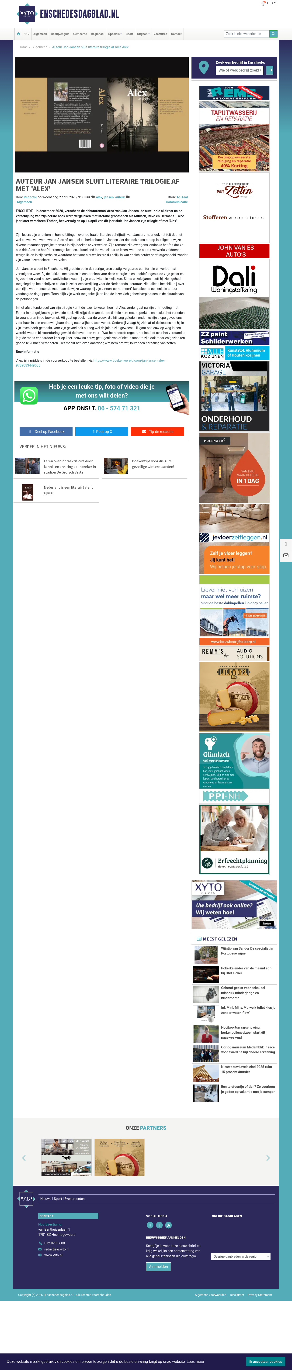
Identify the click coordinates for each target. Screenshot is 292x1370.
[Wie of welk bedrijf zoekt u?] (239, 70)
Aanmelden (158, 1299)
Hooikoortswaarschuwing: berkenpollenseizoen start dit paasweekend (243, 1033)
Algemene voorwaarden (210, 1327)
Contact (176, 34)
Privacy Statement (260, 1327)
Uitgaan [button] (142, 34)
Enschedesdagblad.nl (79, 14)
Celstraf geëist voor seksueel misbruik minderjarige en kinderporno (243, 993)
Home (23, 47)
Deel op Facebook (46, 431)
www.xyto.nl (53, 1288)
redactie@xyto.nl (56, 1282)
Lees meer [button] (195, 1361)
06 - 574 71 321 (119, 408)
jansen (109, 197)
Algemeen (40, 34)
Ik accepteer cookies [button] (265, 1361)
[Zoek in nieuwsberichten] (247, 34)
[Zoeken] (273, 34)
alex (99, 197)
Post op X (101, 431)
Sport (129, 34)
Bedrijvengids (60, 34)
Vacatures (160, 34)
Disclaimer (237, 1327)
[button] (18, 1200)
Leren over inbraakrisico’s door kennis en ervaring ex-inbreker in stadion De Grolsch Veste (70, 466)
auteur (120, 197)
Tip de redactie (157, 431)
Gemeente (80, 34)
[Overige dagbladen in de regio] (241, 1265)
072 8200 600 (54, 1275)
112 (26, 34)
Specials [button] (114, 34)
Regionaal (97, 34)
